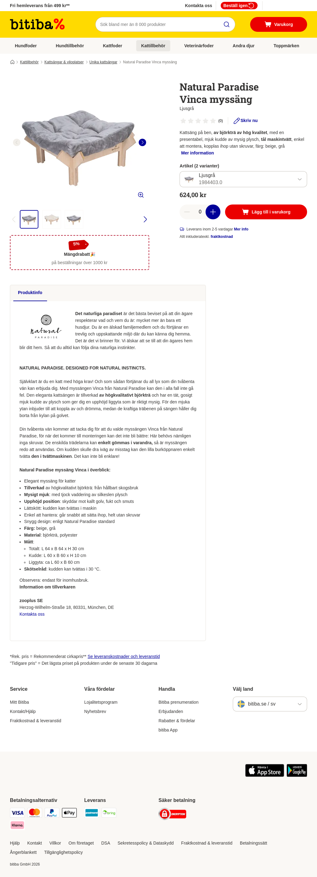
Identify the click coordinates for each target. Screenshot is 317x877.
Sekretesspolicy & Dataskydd (146, 843)
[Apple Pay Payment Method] (69, 814)
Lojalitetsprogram (100, 702)
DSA (105, 843)
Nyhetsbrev (95, 711)
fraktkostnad (222, 236)
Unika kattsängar (103, 62)
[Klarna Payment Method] (17, 826)
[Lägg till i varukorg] (266, 211)
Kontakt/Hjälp (23, 711)
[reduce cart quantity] (187, 211)
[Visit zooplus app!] (264, 775)
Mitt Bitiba (19, 702)
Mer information (197, 152)
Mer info (241, 229)
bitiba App (168, 729)
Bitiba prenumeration (178, 702)
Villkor (55, 843)
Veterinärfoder (199, 45)
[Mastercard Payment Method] (34, 814)
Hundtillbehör (70, 45)
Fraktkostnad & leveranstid (35, 720)
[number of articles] (200, 211)
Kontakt (34, 843)
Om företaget (81, 843)
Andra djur (244, 45)
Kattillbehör (153, 45)
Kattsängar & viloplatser (64, 62)
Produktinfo (30, 292)
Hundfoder (26, 45)
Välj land (243, 689)
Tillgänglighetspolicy (63, 852)
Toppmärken (286, 45)
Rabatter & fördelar (176, 720)
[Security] (172, 815)
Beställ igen (239, 5)
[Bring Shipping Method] (109, 814)
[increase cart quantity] (213, 211)
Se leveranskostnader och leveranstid (124, 656)
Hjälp (15, 843)
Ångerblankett (23, 852)
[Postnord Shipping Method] (91, 814)
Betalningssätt (253, 843)
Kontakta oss (198, 5)
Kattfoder (112, 45)
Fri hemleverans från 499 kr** (40, 5)
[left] (16, 142)
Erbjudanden (170, 711)
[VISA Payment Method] (17, 814)
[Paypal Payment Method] (52, 814)
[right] (142, 142)
